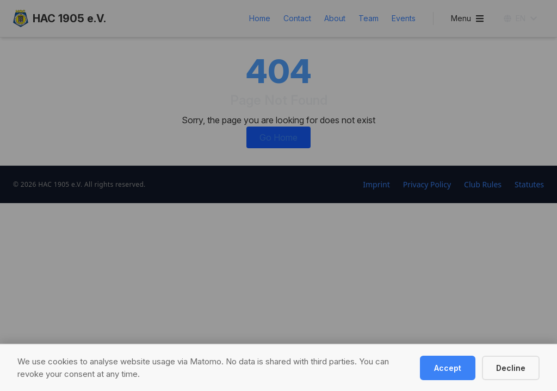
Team (368, 18)
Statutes (529, 184)
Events (404, 18)
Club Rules (483, 184)
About (334, 18)
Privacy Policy (427, 184)
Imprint (376, 184)
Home (259, 18)
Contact (297, 18)
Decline (510, 368)
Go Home (278, 137)
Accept (447, 368)
